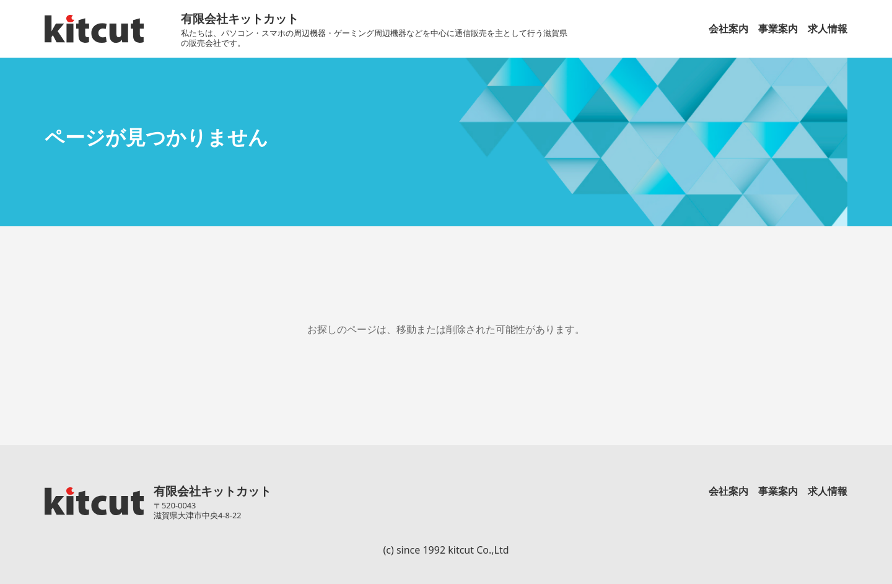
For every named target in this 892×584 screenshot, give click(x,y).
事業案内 (778, 28)
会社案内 (728, 28)
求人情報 (827, 28)
